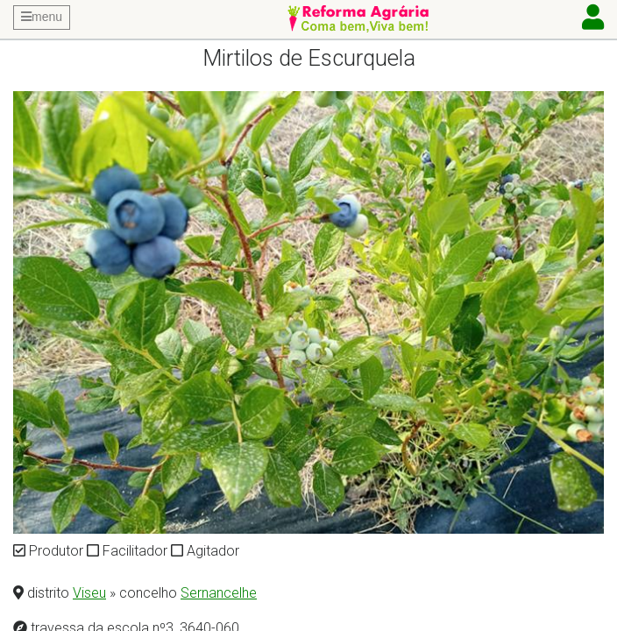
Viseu (89, 593)
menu (41, 17)
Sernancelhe (219, 593)
